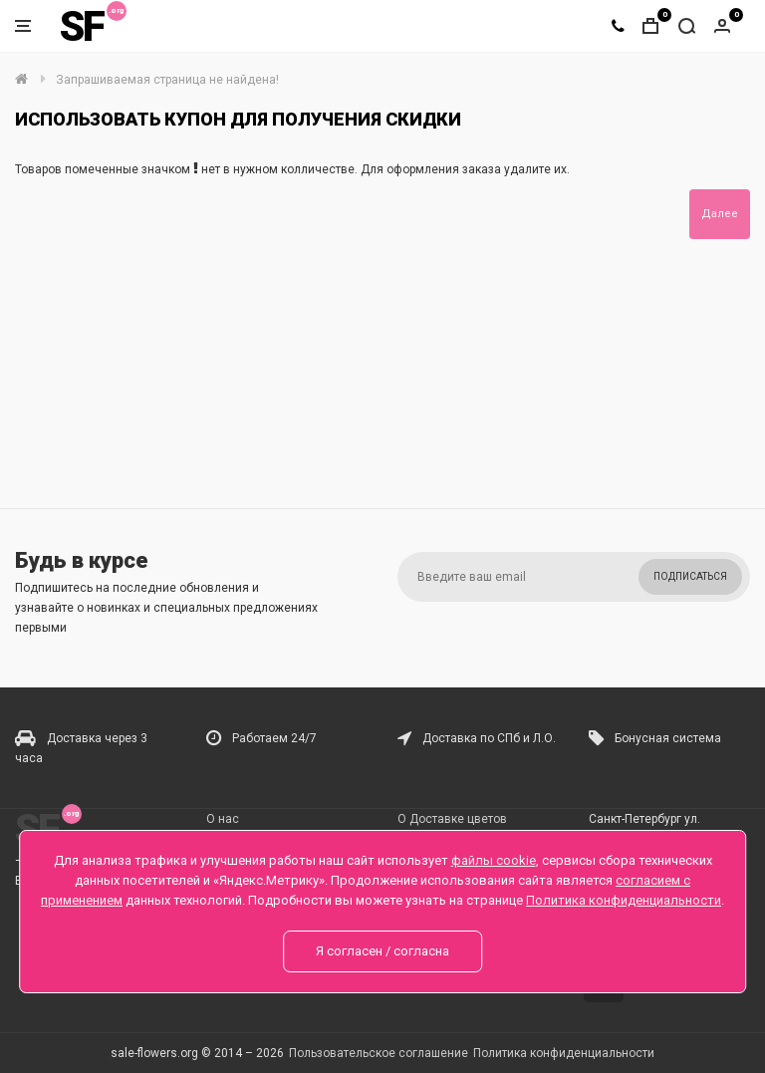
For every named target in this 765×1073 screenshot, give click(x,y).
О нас (222, 819)
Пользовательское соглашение (378, 1053)
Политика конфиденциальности (563, 1053)
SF (82, 26)
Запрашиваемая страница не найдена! (167, 80)
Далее (719, 213)
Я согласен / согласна (382, 950)
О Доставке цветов (452, 819)
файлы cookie (493, 860)
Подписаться (690, 576)
